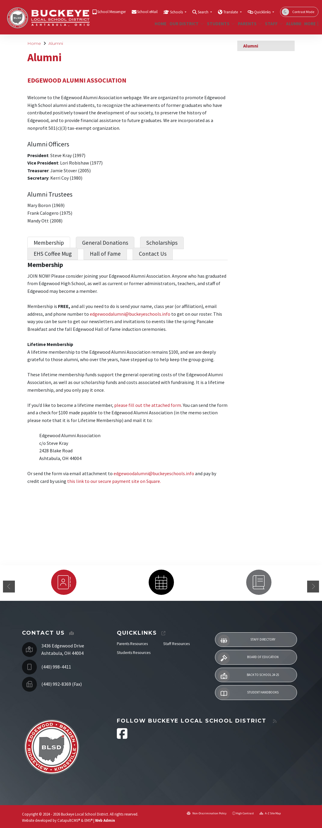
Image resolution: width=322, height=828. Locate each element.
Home (160, 23)
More (310, 23)
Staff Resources (176, 643)
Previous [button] (9, 586)
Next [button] (313, 586)
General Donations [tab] (105, 242)
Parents (248, 23)
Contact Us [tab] (153, 253)
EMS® (88, 820)
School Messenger (111, 11)
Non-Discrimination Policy (207, 813)
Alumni (292, 23)
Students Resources (133, 652)
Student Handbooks (248, 693)
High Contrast (245, 813)
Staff (273, 23)
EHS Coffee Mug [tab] (53, 253)
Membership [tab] (49, 242)
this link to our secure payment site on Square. (114, 481)
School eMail (147, 11)
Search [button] (203, 12)
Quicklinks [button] (262, 12)
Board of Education (248, 658)
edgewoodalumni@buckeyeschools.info (130, 314)
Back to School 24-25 (248, 676)
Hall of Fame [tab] (105, 253)
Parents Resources (132, 643)
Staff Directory (246, 641)
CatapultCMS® (68, 820)
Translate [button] (231, 12)
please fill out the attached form (147, 405)
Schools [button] (177, 12)
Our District (184, 23)
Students (219, 23)
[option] (63, 582)
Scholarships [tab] (162, 242)
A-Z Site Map (270, 813)
